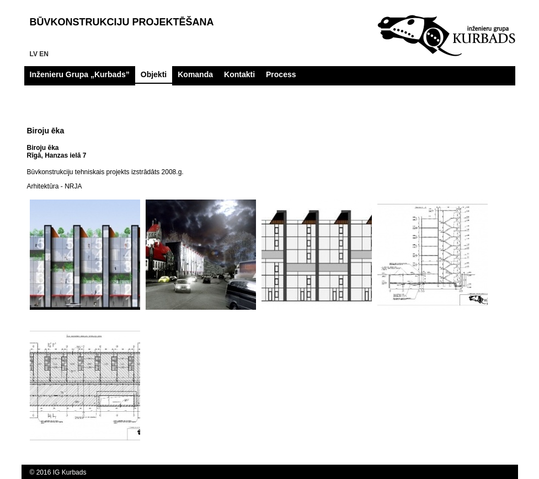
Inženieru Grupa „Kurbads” (80, 74)
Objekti (154, 74)
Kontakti (239, 74)
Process (281, 74)
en (44, 54)
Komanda (195, 74)
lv (34, 54)
